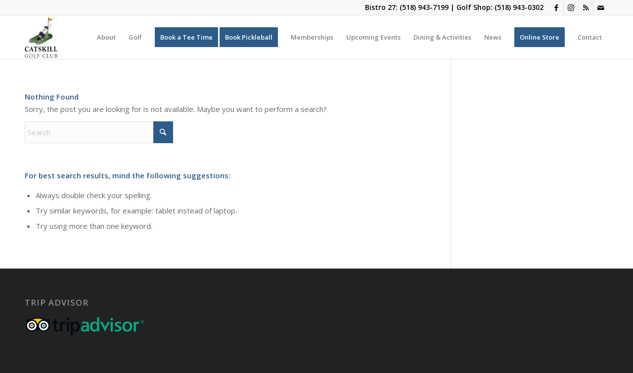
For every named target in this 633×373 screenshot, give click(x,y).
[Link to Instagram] (571, 7)
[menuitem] (106, 37)
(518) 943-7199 (424, 7)
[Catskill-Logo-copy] (41, 37)
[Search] (99, 132)
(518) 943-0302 (519, 7)
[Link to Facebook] (556, 7)
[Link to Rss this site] (586, 7)
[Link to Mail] (600, 7)
